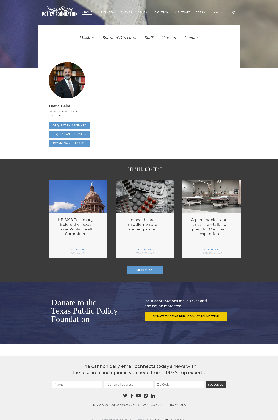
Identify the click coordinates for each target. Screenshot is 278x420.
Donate (218, 12)
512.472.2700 (100, 405)
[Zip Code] (179, 384)
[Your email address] (128, 384)
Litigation (160, 12)
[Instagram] (146, 396)
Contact (191, 37)
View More (145, 270)
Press (200, 12)
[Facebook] (132, 396)
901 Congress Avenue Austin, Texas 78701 (138, 405)
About (87, 12)
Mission (86, 37)
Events (126, 12)
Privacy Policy (177, 405)
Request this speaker (69, 125)
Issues (142, 12)
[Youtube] (138, 396)
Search (234, 12)
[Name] (77, 384)
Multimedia (106, 12)
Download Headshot (69, 143)
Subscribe (216, 384)
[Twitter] (125, 395)
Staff (149, 37)
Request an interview (69, 134)
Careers (169, 37)
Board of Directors (119, 37)
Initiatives (182, 12)
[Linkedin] (153, 396)
